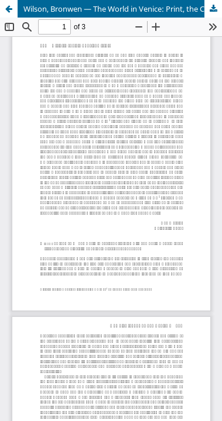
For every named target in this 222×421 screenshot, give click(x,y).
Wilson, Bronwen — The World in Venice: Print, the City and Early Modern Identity (122, 9)
